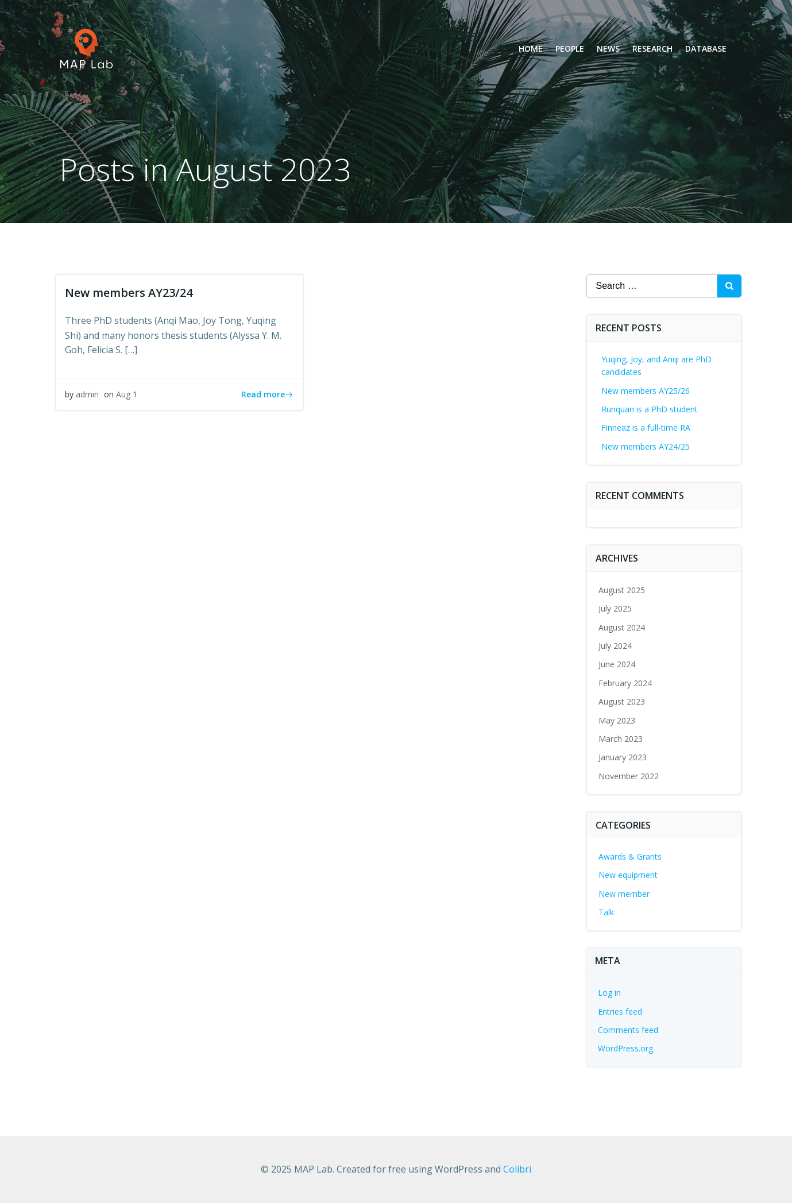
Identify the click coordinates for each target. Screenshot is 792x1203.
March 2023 (620, 738)
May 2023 (616, 720)
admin (87, 394)
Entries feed (620, 1011)
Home (531, 48)
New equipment (628, 874)
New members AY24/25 (645, 446)
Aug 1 (126, 394)
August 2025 (621, 590)
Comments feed (628, 1029)
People (569, 48)
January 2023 (622, 757)
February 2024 (625, 683)
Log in (609, 992)
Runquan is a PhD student (649, 409)
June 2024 (616, 664)
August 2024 (621, 627)
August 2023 (621, 701)
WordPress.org (625, 1048)
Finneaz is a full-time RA (645, 427)
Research (652, 48)
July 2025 (615, 608)
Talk (606, 912)
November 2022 (628, 776)
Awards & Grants (630, 856)
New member (624, 893)
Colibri (517, 1169)
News (608, 48)
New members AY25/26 (645, 390)
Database (706, 48)
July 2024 (615, 645)
